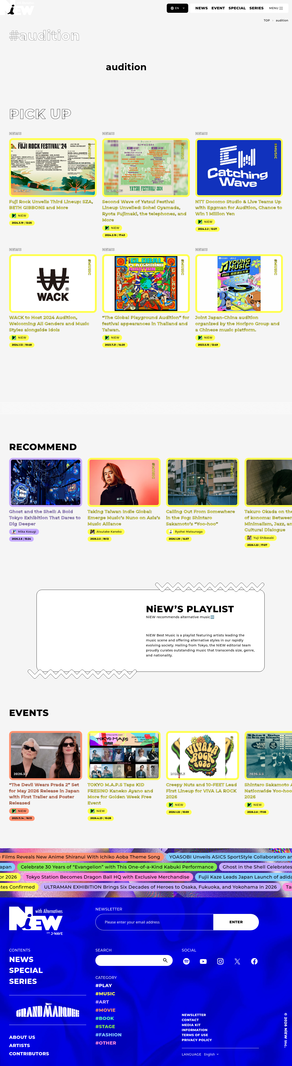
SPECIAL (237, 8)
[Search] (133, 960)
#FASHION (108, 1034)
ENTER (236, 922)
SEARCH (103, 950)
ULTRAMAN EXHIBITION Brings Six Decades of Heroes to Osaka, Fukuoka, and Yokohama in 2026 (162, 887)
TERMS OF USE (195, 1035)
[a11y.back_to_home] (18, 10)
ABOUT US (22, 1037)
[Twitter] (237, 962)
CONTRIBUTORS (29, 1053)
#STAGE (105, 1026)
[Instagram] (220, 962)
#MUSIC (105, 993)
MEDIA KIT (191, 1025)
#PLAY (103, 985)
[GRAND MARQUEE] (47, 1010)
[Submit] (166, 960)
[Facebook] (254, 962)
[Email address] (154, 922)
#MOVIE (105, 1010)
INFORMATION (195, 1030)
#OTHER (105, 1043)
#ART (102, 1002)
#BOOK (104, 1018)
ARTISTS (19, 1045)
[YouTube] (203, 962)
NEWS (202, 8)
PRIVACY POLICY (197, 1040)
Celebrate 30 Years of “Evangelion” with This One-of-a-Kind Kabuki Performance (119, 867)
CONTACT (190, 1020)
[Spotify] (186, 962)
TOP (267, 20)
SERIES (256, 8)
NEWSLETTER (108, 909)
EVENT (218, 8)
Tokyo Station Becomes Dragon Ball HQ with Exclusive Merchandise (110, 877)
